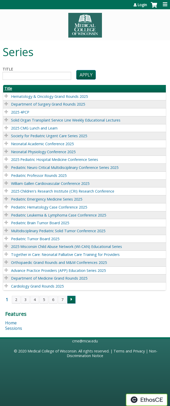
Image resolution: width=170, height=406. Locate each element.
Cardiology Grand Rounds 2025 (37, 286)
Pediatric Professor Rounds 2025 (39, 175)
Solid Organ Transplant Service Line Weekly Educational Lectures (65, 120)
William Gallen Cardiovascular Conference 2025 (50, 183)
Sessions (13, 328)
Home (11, 323)
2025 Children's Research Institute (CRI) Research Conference (62, 191)
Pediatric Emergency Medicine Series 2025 (46, 199)
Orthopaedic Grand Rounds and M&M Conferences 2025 (59, 262)
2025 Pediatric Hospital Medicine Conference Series (54, 159)
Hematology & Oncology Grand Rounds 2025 (49, 96)
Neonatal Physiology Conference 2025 (43, 151)
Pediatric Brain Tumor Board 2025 (40, 222)
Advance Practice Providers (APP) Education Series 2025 (58, 270)
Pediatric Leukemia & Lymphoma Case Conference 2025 (58, 215)
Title (8, 69)
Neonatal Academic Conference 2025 (42, 143)
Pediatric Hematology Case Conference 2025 (49, 207)
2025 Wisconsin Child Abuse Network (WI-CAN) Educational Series (66, 246)
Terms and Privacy (129, 351)
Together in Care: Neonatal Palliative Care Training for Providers (65, 254)
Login (142, 5)
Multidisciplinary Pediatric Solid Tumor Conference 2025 (58, 230)
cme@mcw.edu (85, 341)
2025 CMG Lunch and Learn (34, 128)
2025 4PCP (20, 112)
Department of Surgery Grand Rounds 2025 (48, 104)
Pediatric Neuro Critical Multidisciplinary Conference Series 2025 (64, 167)
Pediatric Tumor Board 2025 (35, 238)
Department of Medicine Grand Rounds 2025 (49, 278)
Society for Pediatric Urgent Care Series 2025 (49, 135)
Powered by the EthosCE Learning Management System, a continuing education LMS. (146, 400)
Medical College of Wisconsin (52, 351)
